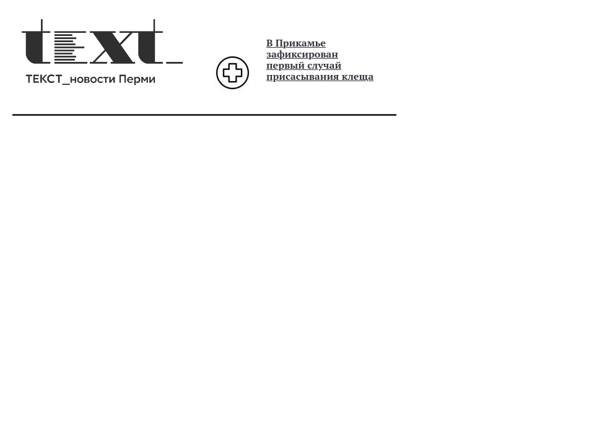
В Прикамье (296, 43)
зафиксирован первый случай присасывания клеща (319, 65)
